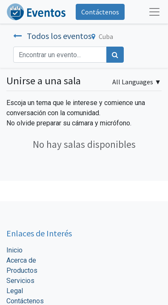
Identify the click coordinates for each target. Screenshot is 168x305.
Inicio (14, 250)
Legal (14, 291)
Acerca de (21, 260)
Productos (21, 270)
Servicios (20, 281)
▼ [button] (136, 82)
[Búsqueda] (115, 55)
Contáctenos (100, 12)
